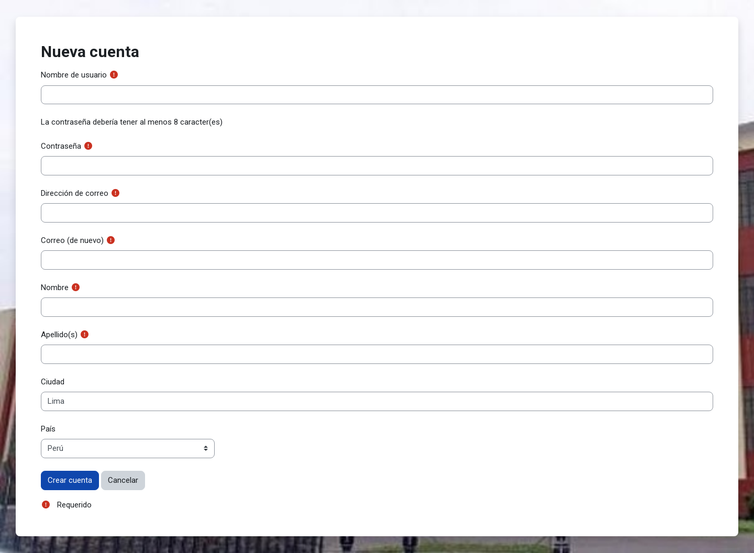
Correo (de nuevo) (72, 240)
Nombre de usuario (74, 75)
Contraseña (61, 146)
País (48, 429)
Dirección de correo (74, 193)
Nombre (55, 287)
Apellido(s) (59, 334)
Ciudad (52, 381)
